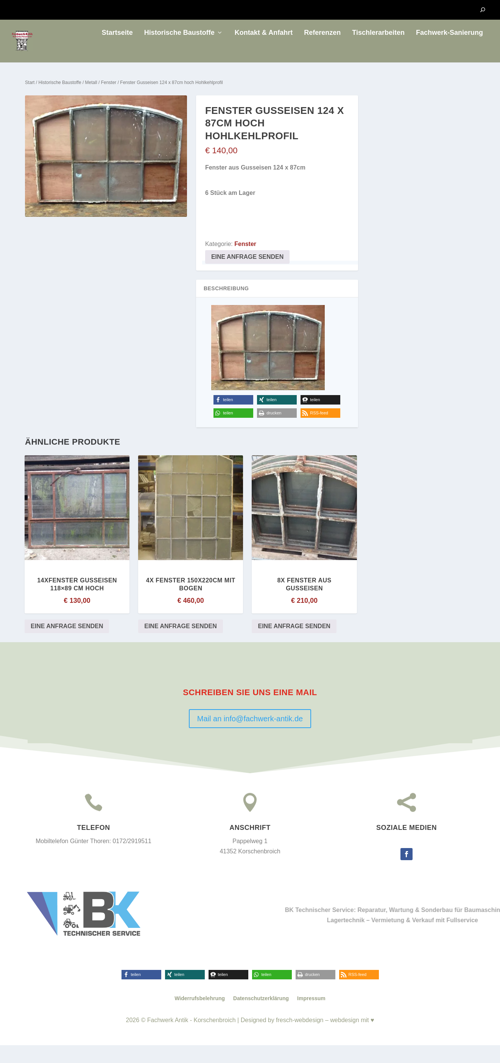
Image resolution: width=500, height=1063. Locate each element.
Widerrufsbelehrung (199, 1016)
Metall (91, 100)
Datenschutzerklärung (261, 1016)
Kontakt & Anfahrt (264, 50)
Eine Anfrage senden (247, 275)
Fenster (109, 100)
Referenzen (322, 50)
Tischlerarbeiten (378, 50)
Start (29, 100)
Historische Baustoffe (179, 50)
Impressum (311, 1016)
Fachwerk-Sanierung (449, 50)
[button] (233, 418)
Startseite (117, 50)
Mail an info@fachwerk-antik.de (250, 737)
